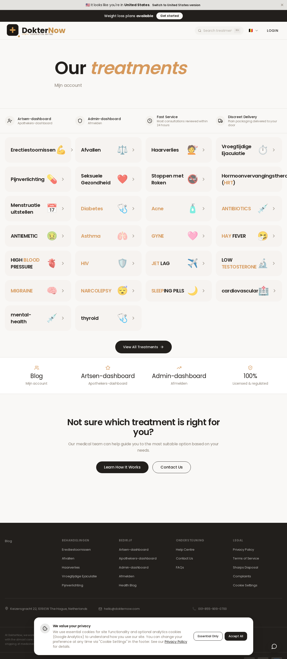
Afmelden (126, 576)
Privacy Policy (243, 549)
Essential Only (208, 636)
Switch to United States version (176, 5)
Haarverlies (71, 567)
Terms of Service (246, 558)
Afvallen (68, 558)
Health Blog (128, 585)
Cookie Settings (245, 585)
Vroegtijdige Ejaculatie (79, 576)
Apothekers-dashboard (138, 558)
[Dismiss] (282, 5)
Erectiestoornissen (76, 549)
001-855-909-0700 (212, 608)
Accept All (236, 636)
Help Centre (185, 549)
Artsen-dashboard (133, 549)
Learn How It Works (122, 467)
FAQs (180, 567)
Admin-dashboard (134, 567)
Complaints (242, 576)
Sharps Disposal (245, 567)
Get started (169, 16)
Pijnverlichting (72, 585)
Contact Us (172, 467)
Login (272, 30)
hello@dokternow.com (122, 608)
